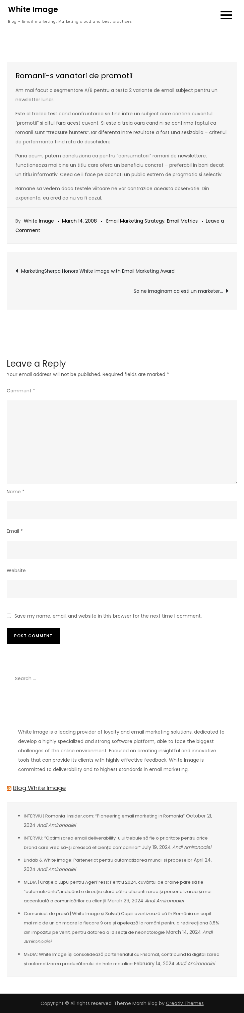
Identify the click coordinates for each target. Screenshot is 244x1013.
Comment (21, 390)
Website (16, 570)
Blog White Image (39, 788)
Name (15, 491)
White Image (33, 9)
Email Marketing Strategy (135, 221)
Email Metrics (182, 221)
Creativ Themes (185, 1003)
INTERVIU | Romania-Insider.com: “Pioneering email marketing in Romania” (104, 816)
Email (15, 531)
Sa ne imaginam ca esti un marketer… (178, 291)
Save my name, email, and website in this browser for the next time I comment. (108, 616)
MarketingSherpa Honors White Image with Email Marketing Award (98, 271)
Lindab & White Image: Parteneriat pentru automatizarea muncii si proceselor (108, 860)
